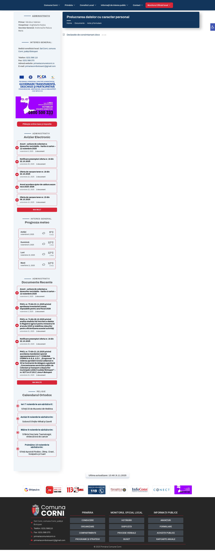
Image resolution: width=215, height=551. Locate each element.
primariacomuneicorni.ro (44, 63)
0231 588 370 (28, 60)
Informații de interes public (115, 5)
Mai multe (37, 382)
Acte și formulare (94, 23)
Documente (80, 23)
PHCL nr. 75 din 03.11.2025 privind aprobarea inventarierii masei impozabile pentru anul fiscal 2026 (35, 306)
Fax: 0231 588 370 (41, 533)
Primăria (70, 5)
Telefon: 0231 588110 (43, 529)
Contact (138, 5)
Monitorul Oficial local (159, 5)
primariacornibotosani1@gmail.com (40, 66)
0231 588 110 (32, 58)
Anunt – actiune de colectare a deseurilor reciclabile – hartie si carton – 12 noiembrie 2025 (38, 146)
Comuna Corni (52, 5)
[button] (212, 27)
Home (69, 23)
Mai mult (37, 210)
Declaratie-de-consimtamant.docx (83, 35)
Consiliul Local (88, 5)
